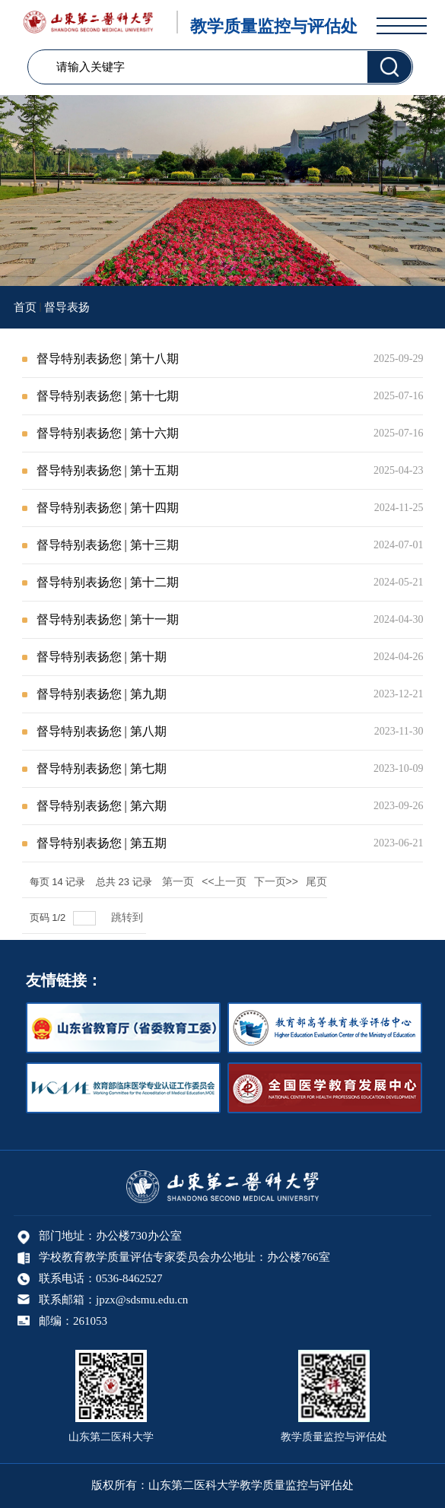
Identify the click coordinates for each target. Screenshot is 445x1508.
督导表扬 (67, 307)
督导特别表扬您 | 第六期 (102, 805)
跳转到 (128, 917)
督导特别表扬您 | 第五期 (102, 843)
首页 (25, 307)
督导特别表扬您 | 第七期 (102, 768)
